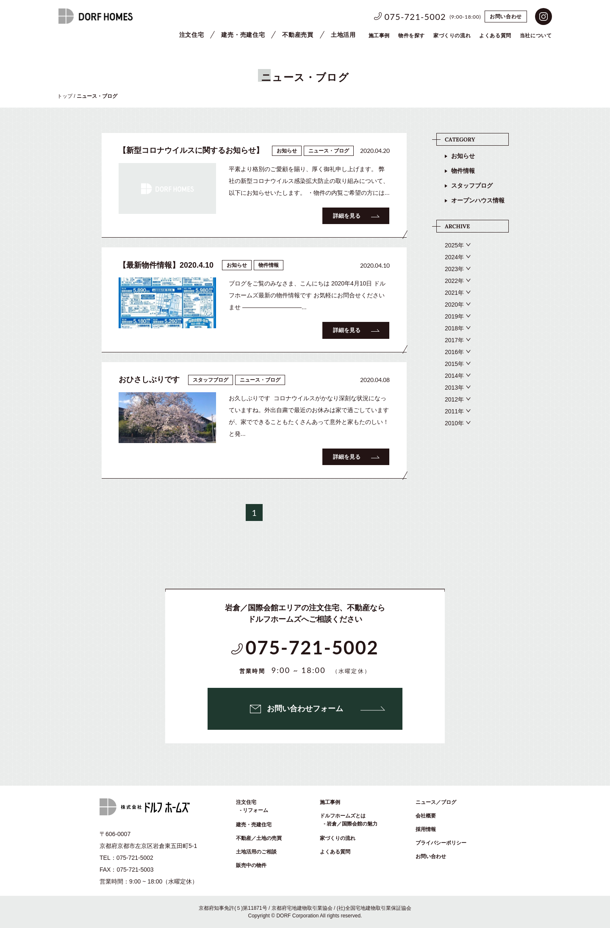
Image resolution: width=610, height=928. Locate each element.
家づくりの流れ (452, 36)
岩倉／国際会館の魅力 (352, 824)
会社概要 (426, 816)
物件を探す (411, 36)
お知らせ (463, 155)
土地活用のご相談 (256, 852)
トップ (64, 96)
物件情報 (463, 170)
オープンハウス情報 (478, 200)
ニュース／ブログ (436, 802)
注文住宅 (191, 34)
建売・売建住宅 (243, 34)
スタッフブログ (472, 185)
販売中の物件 (251, 865)
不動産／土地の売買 (259, 838)
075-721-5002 (415, 16)
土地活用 (343, 34)
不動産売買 (297, 34)
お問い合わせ (506, 16)
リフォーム (255, 810)
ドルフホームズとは (343, 816)
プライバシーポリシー (441, 843)
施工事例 (379, 36)
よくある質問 (335, 852)
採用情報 (426, 829)
